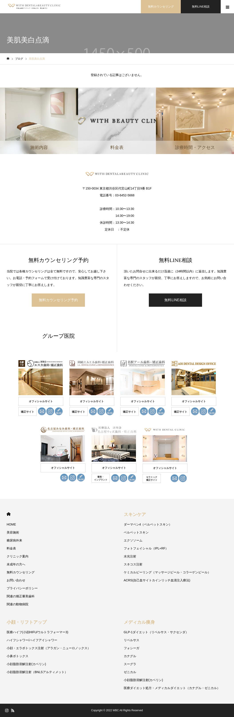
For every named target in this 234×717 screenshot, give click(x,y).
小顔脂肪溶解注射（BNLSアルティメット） (37, 672)
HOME (8, 514)
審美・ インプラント (100, 478)
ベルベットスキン (136, 532)
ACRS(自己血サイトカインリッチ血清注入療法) (157, 580)
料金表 (11, 548)
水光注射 (130, 556)
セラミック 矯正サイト (151, 478)
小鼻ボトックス (17, 656)
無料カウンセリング (161, 6)
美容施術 (13, 532)
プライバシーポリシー (22, 588)
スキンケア (135, 514)
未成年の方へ (16, 564)
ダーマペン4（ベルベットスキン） (148, 524)
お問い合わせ (16, 580)
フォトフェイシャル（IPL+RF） (146, 548)
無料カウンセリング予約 (58, 300)
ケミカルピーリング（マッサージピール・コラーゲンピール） (167, 572)
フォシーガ (131, 648)
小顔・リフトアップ (27, 622)
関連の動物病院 (17, 604)
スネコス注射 (133, 564)
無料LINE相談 (201, 6)
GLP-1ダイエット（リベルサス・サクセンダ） (156, 632)
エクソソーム (133, 540)
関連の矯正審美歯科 (21, 596)
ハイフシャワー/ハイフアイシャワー (32, 640)
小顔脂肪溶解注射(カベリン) (26, 664)
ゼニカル (130, 672)
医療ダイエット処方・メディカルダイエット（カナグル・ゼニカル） (172, 688)
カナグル (130, 656)
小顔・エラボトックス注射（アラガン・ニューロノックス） (48, 648)
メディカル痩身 (139, 622)
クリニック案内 (17, 556)
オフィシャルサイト (41, 401)
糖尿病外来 (14, 540)
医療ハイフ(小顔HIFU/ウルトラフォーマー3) (37, 632)
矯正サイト (27, 411)
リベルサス (131, 640)
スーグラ (130, 664)
